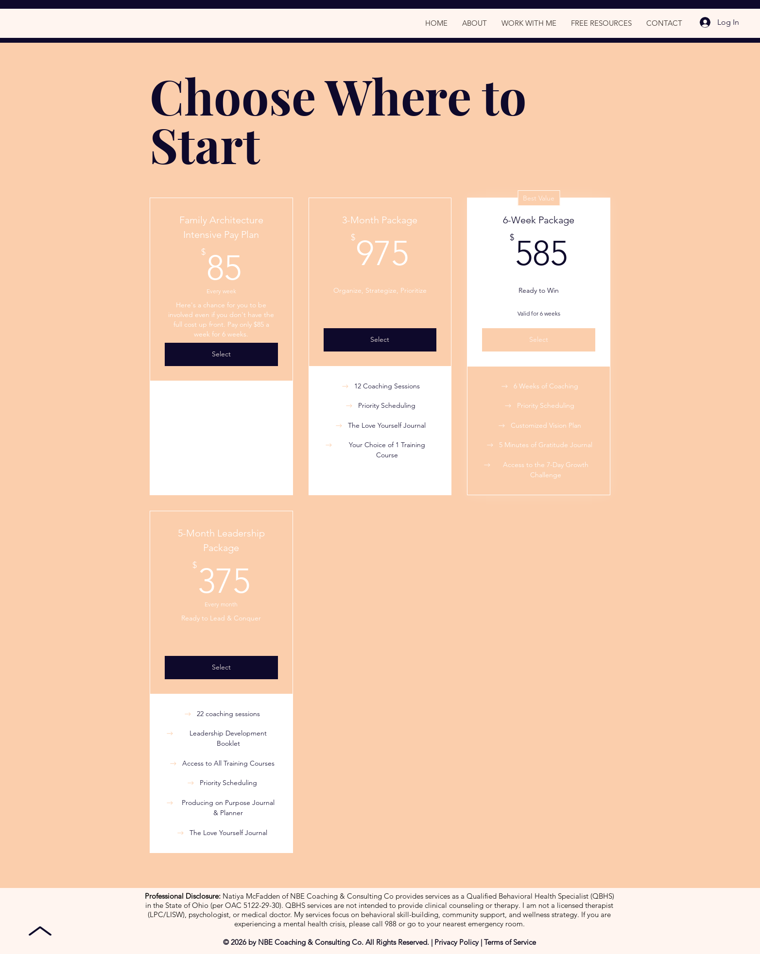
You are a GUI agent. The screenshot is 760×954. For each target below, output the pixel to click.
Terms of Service (510, 942)
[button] (601, 23)
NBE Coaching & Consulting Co (310, 942)
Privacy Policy (456, 942)
